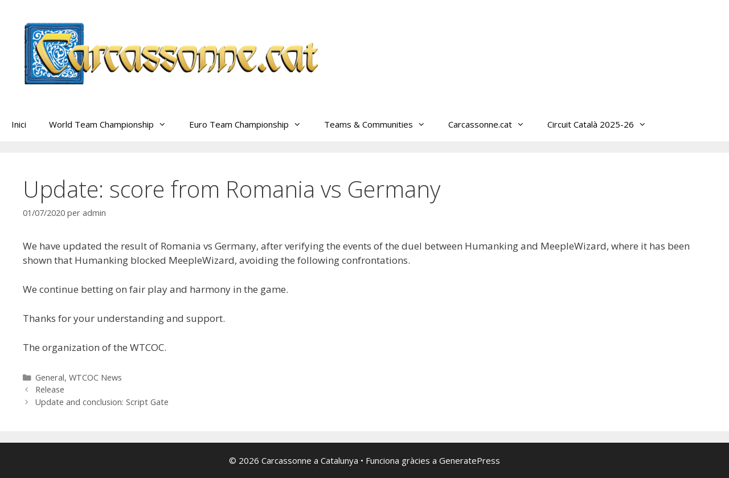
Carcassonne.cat (492, 124)
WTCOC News (95, 377)
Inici (18, 124)
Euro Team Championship (251, 124)
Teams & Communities (380, 124)
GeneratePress (469, 460)
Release (49, 389)
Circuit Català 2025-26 (602, 124)
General (49, 377)
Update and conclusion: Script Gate (102, 402)
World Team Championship (113, 124)
